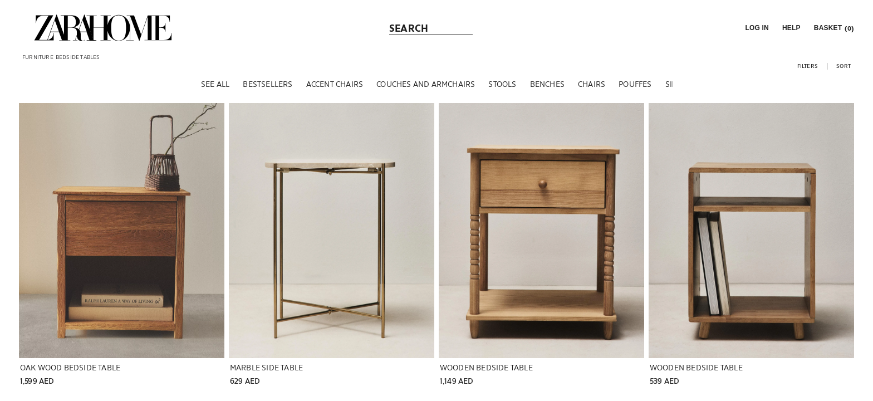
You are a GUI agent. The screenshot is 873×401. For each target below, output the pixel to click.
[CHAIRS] (591, 89)
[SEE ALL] (215, 89)
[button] (756, 27)
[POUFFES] (635, 89)
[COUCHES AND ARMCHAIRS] (425, 89)
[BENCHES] (547, 89)
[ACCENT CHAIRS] (335, 89)
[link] (103, 27)
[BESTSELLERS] (267, 89)
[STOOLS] (502, 89)
